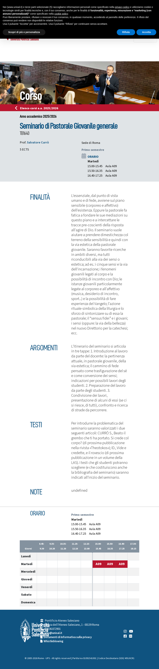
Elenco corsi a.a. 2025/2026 (37, 108)
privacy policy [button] (122, 7)
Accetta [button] (146, 32)
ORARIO (93, 156)
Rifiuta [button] (126, 32)
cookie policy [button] (61, 13)
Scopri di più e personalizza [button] (24, 32)
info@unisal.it (53, 633)
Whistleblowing (53, 641)
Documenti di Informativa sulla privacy (68, 637)
